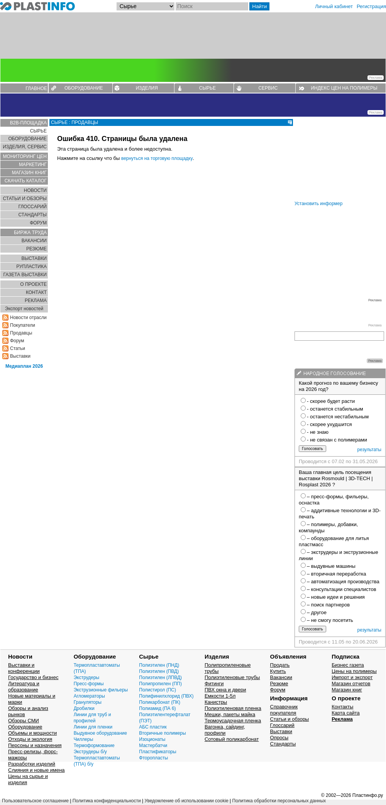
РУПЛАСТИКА (31, 266)
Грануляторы (88, 702)
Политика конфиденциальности (107, 800)
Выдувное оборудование (100, 733)
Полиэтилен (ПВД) (159, 671)
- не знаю (317, 432)
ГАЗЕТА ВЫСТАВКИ (25, 274)
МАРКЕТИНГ (33, 164)
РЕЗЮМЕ (36, 248)
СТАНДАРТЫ (33, 214)
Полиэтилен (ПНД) (159, 665)
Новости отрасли (28, 317)
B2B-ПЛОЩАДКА (28, 123)
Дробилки (84, 708)
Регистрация (371, 6)
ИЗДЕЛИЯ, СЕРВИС (25, 146)
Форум (17, 340)
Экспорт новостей (24, 308)
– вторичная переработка (336, 574)
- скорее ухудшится (329, 424)
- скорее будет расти (331, 401)
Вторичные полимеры (162, 733)
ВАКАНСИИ (34, 240)
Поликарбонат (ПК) (159, 702)
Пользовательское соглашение (35, 800)
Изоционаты (152, 739)
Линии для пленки (93, 727)
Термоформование (94, 745)
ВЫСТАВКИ (34, 258)
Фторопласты (153, 758)
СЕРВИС (268, 88)
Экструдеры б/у (90, 751)
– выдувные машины (331, 566)
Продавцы (21, 333)
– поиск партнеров (328, 605)
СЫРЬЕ (207, 88)
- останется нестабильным (338, 416)
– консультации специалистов (341, 589)
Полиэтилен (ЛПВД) (160, 677)
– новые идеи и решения (336, 597)
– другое (317, 612)
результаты (369, 449)
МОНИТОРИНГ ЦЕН (25, 156)
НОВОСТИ (35, 190)
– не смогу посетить (330, 620)
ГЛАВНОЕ (36, 88)
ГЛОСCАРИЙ (32, 206)
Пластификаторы (157, 751)
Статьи (17, 348)
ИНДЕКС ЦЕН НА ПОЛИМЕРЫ (344, 88)
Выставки (20, 356)
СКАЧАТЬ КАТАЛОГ (26, 180)
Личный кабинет (334, 6)
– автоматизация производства (343, 581)
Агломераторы (89, 696)
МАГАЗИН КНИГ (29, 172)
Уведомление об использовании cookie (186, 800)
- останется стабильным (335, 409)
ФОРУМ (38, 223)
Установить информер (318, 203)
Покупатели (22, 325)
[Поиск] (212, 6)
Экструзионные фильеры (101, 690)
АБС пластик (152, 727)
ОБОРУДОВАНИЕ (83, 88)
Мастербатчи (153, 745)
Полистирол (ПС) (157, 690)
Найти (259, 6)
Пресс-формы (89, 683)
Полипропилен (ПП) (160, 683)
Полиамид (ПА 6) (157, 708)
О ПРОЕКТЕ (33, 284)
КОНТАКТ (36, 292)
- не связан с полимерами (337, 440)
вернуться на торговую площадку (157, 158)
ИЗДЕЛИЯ (147, 88)
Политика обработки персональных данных (279, 800)
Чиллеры (83, 739)
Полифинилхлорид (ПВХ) (166, 696)
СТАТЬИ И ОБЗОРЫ (25, 198)
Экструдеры (87, 677)
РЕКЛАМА (36, 300)
